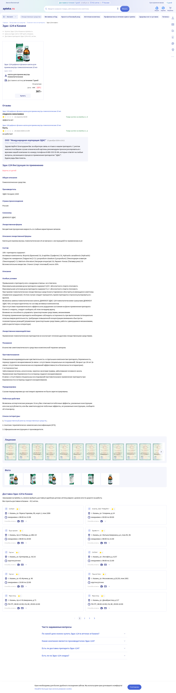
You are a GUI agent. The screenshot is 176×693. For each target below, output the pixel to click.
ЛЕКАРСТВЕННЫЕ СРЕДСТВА (17, 22)
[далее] (161, 451)
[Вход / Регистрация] (172, 18)
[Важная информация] (172, 43)
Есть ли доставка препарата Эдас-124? (84, 648)
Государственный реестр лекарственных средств (25, 420)
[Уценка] (163, 8)
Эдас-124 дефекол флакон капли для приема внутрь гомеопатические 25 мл (20, 65)
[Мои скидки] (172, 24)
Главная (5, 22)
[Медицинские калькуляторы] (172, 37)
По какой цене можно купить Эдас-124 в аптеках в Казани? (84, 633)
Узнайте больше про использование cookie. (53, 689)
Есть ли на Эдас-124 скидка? (84, 655)
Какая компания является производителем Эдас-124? (84, 641)
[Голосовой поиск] (118, 9)
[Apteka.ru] (11, 8)
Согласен (134, 687)
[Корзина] (170, 8)
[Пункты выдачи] (172, 50)
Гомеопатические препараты (36, 22)
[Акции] (157, 8)
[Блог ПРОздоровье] (172, 31)
